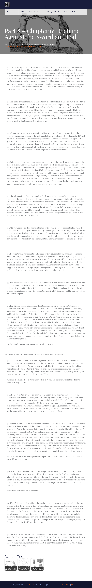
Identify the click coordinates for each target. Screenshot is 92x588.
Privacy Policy (75, 585)
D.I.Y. (65, 12)
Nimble (15, 12)
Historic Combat (29, 585)
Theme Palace (65, 585)
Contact (72, 12)
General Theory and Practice (51, 12)
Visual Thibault (34, 12)
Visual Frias (22, 12)
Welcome (10, 12)
